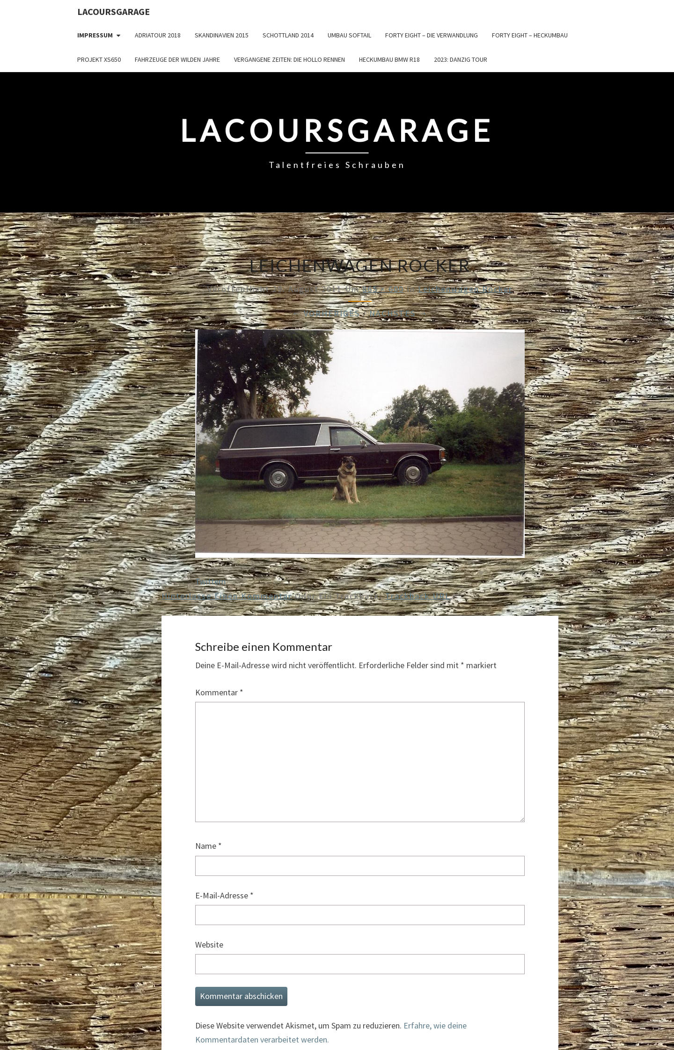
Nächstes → (398, 313)
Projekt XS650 (99, 59)
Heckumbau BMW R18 (389, 59)
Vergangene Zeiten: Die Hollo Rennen (289, 59)
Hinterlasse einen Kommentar (226, 596)
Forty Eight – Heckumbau (530, 35)
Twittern (210, 581)
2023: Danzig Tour (460, 59)
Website (209, 944)
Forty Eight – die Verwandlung (431, 35)
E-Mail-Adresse (224, 895)
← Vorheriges (326, 313)
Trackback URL (417, 596)
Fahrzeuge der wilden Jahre (177, 59)
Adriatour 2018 (158, 35)
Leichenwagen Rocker (465, 289)
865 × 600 (383, 289)
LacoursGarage (113, 11)
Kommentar (219, 692)
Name (208, 845)
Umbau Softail (349, 35)
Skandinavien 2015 (222, 35)
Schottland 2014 (288, 35)
